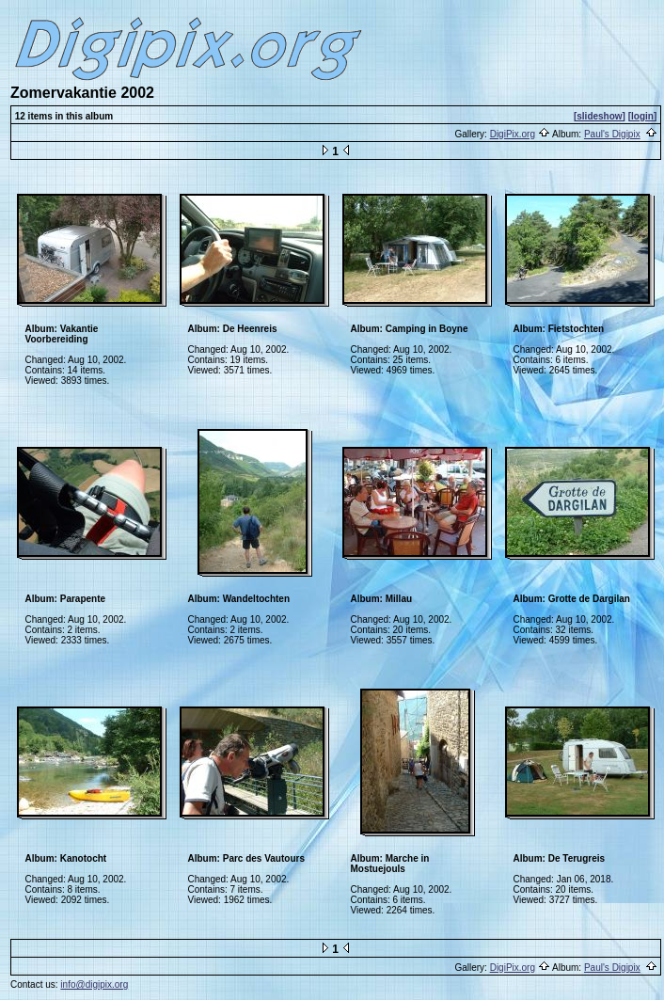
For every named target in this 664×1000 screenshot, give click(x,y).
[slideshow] (599, 116)
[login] (642, 116)
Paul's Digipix (612, 134)
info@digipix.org (94, 984)
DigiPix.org (512, 134)
